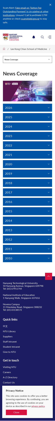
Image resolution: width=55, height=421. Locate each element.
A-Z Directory (10, 377)
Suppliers (7, 336)
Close (16, 412)
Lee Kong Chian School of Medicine (29, 48)
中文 (5, 326)
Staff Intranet (10, 341)
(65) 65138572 (14, 309)
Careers (7, 372)
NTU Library (9, 331)
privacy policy (38, 406)
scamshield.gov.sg (30, 18)
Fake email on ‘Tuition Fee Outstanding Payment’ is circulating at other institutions (25, 11)
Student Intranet (11, 346)
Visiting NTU (9, 367)
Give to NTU (9, 351)
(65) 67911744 (14, 288)
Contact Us (9, 382)
